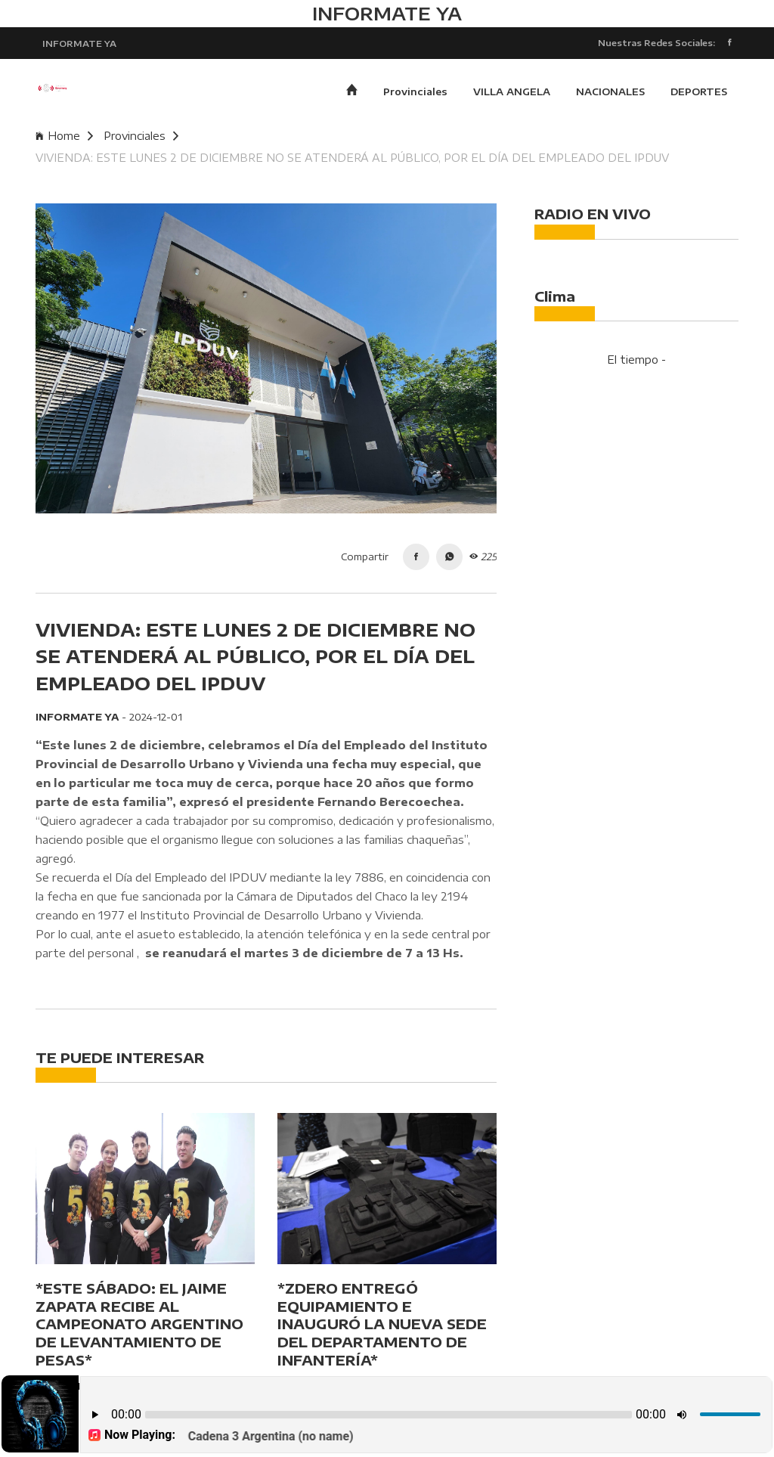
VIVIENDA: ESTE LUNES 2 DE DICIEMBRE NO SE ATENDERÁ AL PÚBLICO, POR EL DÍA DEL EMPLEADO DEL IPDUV (352, 160)
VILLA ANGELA (511, 94)
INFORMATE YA (80, 44)
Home (64, 138)
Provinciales (415, 94)
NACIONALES (610, 94)
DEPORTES (698, 94)
